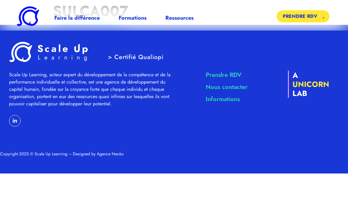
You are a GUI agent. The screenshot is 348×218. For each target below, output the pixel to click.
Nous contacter (227, 87)
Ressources (181, 18)
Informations (223, 99)
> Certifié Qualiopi (136, 57)
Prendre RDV (224, 75)
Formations (134, 18)
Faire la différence (78, 18)
